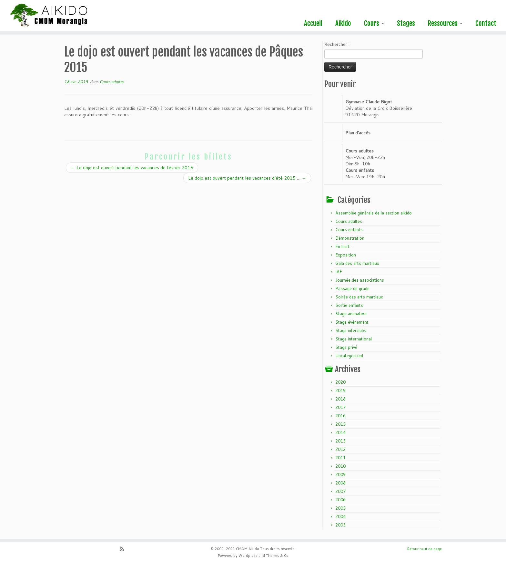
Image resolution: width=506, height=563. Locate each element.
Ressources (445, 23)
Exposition (345, 255)
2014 (340, 432)
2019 (340, 390)
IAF (338, 272)
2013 (340, 441)
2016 (340, 416)
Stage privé (346, 347)
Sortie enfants (349, 305)
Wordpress (248, 555)
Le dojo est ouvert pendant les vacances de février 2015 (132, 167)
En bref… (344, 246)
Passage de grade (352, 288)
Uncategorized (349, 356)
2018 (340, 399)
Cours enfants (349, 230)
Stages (406, 23)
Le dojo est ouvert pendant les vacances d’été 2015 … (247, 178)
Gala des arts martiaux (357, 263)
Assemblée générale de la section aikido (373, 213)
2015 (340, 424)
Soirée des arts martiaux (359, 297)
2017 (340, 407)
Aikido (343, 23)
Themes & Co (277, 555)
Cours (374, 23)
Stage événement (352, 322)
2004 (340, 516)
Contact (485, 23)
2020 (340, 382)
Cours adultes (111, 81)
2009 (340, 474)
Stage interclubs (350, 330)
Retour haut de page (424, 548)
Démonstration (349, 238)
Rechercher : (336, 44)
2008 (340, 483)
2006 (340, 500)
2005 (340, 508)
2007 (340, 491)
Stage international (353, 339)
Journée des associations (359, 280)
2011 (340, 458)
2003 (340, 525)
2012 (340, 449)
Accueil (313, 23)
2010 (340, 466)
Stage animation (351, 314)
